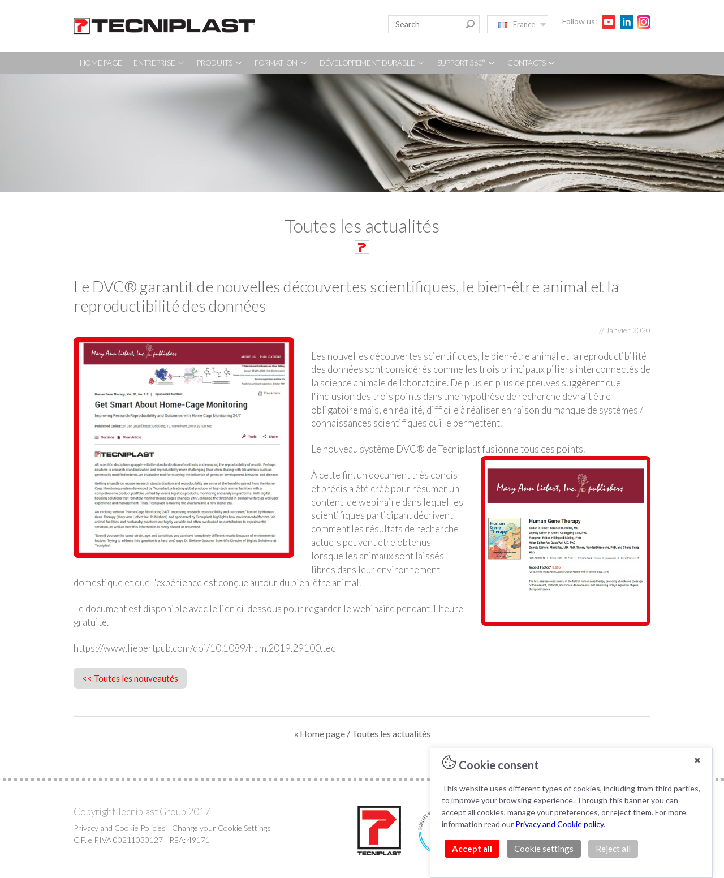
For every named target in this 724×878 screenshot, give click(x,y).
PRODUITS (220, 62)
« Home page (319, 733)
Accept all (472, 848)
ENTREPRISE (159, 62)
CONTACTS (531, 62)
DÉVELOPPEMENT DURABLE (372, 62)
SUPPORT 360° (466, 62)
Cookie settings (544, 848)
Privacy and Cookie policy (559, 824)
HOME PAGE (101, 62)
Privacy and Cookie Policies (120, 828)
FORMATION (281, 62)
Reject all (613, 848)
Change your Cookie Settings (221, 828)
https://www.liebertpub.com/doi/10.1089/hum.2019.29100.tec (204, 648)
